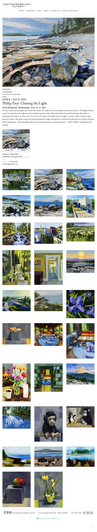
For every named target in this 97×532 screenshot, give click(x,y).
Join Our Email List (48, 518)
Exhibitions (30, 11)
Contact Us (55, 11)
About (46, 11)
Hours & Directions (70, 11)
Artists (21, 11)
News (39, 11)
